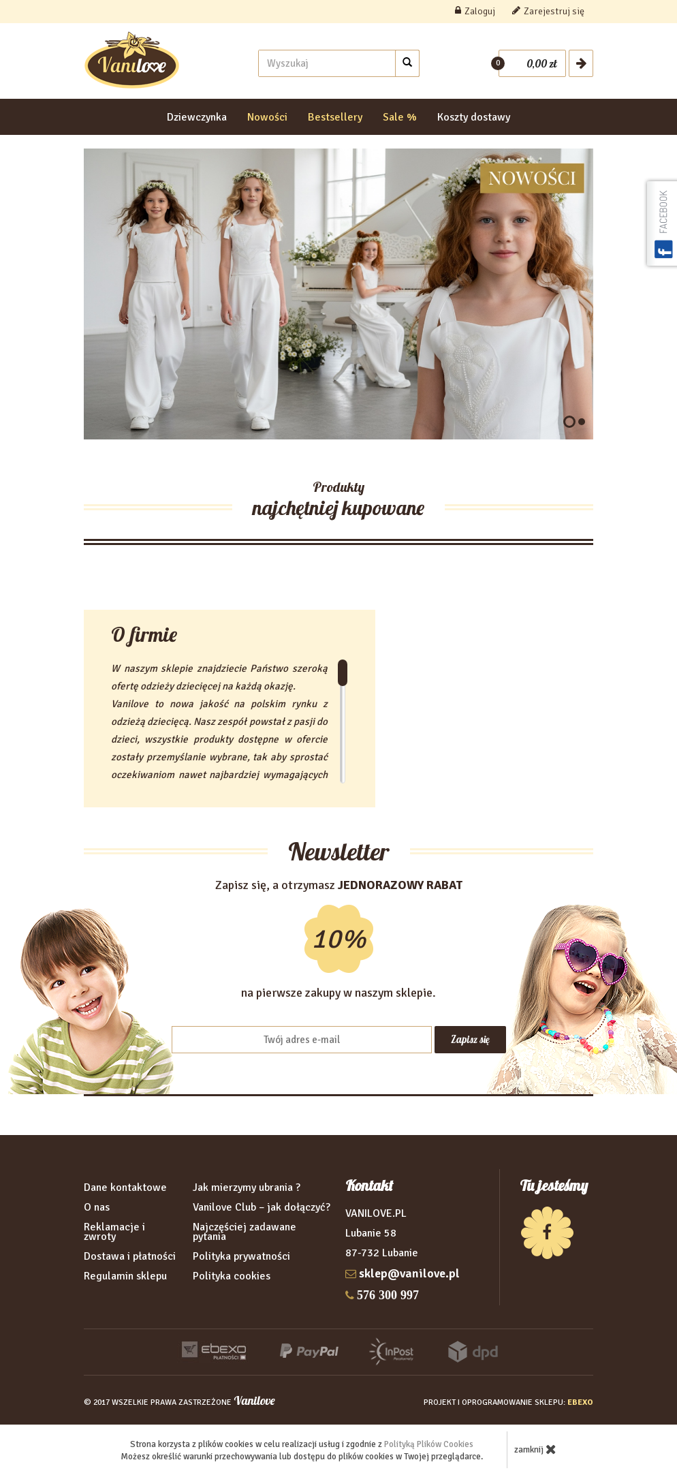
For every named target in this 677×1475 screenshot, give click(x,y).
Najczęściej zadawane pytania (244, 1231)
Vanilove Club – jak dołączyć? (261, 1207)
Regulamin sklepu (125, 1276)
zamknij (535, 1449)
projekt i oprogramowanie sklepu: (508, 1402)
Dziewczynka (197, 117)
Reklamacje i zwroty (114, 1231)
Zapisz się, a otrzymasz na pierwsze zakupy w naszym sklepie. (338, 939)
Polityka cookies (231, 1276)
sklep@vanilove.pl (409, 1273)
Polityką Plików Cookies (428, 1444)
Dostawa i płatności (130, 1256)
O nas (97, 1207)
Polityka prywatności (241, 1256)
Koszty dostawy (473, 117)
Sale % (400, 117)
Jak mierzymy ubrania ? (246, 1187)
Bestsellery (335, 117)
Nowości (267, 117)
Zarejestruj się (548, 11)
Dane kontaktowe (125, 1187)
